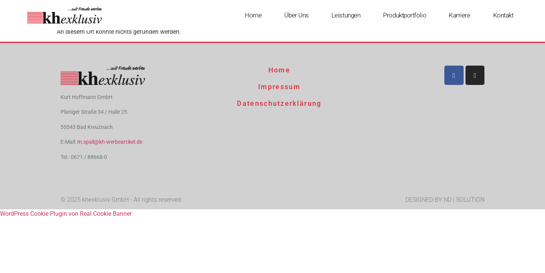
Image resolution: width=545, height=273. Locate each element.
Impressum (279, 87)
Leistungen (346, 15)
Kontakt (503, 15)
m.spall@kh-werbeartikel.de (109, 142)
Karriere (459, 15)
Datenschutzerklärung (279, 103)
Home (253, 15)
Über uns (296, 15)
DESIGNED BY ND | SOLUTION (444, 199)
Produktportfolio (404, 15)
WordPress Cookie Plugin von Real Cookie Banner (66, 213)
